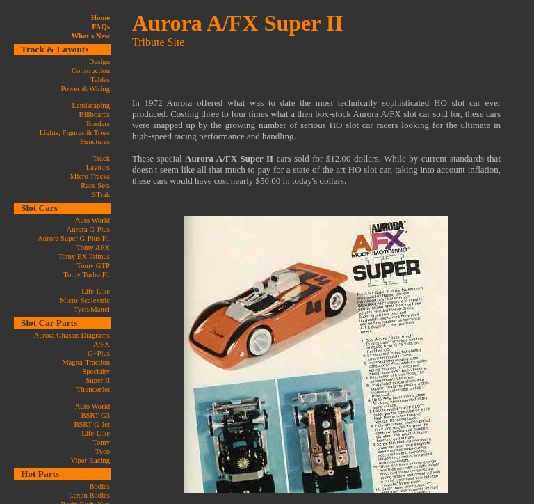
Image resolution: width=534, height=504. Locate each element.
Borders (98, 123)
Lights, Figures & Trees (75, 132)
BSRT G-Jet (92, 424)
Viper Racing (90, 460)
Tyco (102, 451)
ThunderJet (93, 389)
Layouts (98, 167)
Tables (100, 80)
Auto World (92, 220)
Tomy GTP (93, 265)
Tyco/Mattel (92, 309)
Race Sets (95, 185)
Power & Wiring (85, 89)
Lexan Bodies (89, 495)
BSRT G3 (95, 415)
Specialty (96, 371)
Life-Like (95, 291)
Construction (91, 70)
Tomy (101, 442)
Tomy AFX (93, 247)
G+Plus (99, 353)
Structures (95, 141)
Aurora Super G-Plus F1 (74, 238)
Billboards (94, 114)
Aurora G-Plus (88, 229)
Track (101, 158)
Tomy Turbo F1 (86, 274)
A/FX (101, 344)
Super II (98, 380)
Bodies (99, 486)
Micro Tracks (90, 176)
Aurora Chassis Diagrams (71, 335)
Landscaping (91, 105)
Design (99, 61)
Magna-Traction (86, 362)
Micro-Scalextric (85, 300)
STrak (101, 194)
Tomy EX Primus (84, 256)
